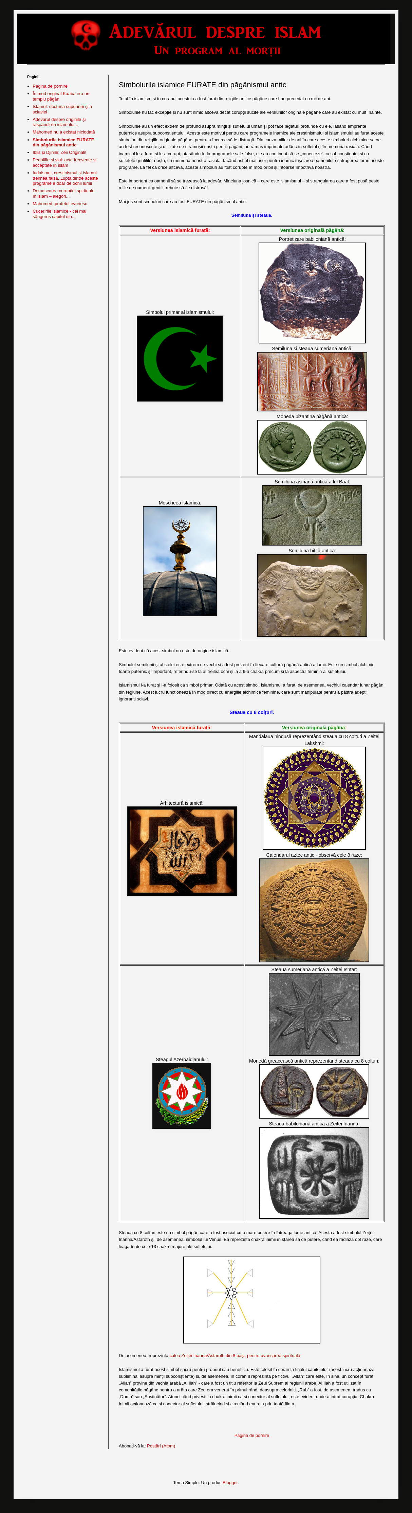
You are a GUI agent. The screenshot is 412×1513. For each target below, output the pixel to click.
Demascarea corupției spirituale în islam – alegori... (63, 193)
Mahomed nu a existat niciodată (64, 132)
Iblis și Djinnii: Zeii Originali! (59, 152)
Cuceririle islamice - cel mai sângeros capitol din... (59, 214)
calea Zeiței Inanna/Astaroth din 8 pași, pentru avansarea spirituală (235, 1355)
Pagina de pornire (252, 1435)
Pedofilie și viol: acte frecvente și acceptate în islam (64, 162)
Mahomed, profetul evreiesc (60, 203)
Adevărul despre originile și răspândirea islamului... (59, 122)
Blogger (230, 1482)
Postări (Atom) (161, 1445)
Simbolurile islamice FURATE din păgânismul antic (63, 142)
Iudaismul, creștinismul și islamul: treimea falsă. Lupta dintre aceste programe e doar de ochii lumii (65, 178)
